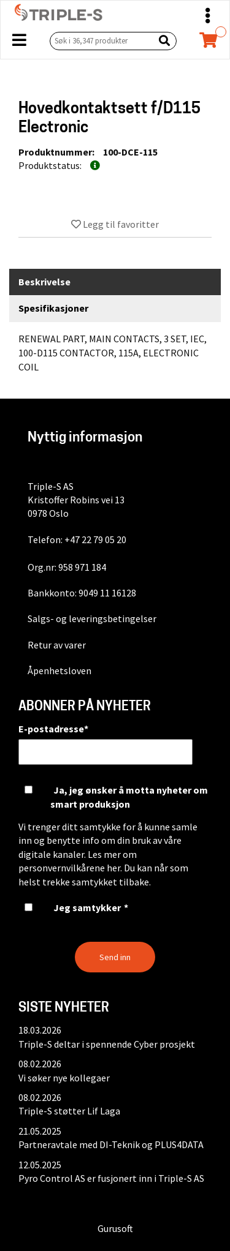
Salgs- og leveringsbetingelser (92, 618)
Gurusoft (115, 1228)
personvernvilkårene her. (70, 868)
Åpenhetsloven (59, 670)
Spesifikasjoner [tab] (53, 308)
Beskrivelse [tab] (44, 282)
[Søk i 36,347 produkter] (99, 40)
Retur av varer (57, 645)
